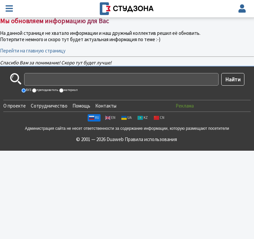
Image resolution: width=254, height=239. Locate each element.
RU (94, 117)
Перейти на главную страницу (32, 50)
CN (159, 117)
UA (126, 117)
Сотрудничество (49, 106)
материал (70, 90)
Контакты (105, 106)
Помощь (81, 106)
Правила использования (151, 139)
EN (110, 117)
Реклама (185, 106)
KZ (143, 117)
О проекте (14, 106)
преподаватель (47, 90)
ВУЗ (28, 90)
